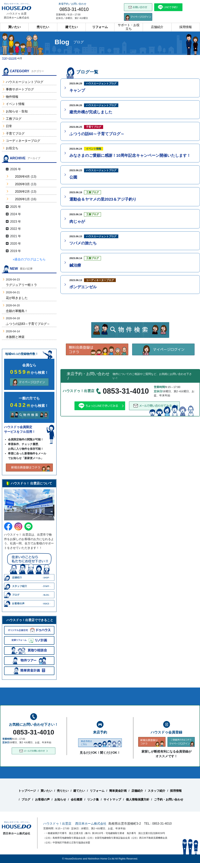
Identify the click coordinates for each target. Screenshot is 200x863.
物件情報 (12, 96)
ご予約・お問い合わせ (168, 799)
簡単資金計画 (118, 790)
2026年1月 (22, 199)
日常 (9, 126)
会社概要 (76, 799)
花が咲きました (17, 298)
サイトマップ (112, 799)
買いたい (14, 27)
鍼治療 (75, 265)
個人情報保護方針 (137, 799)
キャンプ (77, 90)
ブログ (25, 799)
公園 (73, 177)
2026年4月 (22, 176)
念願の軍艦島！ (17, 311)
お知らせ (60, 799)
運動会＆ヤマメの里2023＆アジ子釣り (103, 199)
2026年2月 (22, 191)
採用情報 (185, 27)
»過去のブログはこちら (29, 259)
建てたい (71, 27)
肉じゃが (77, 221)
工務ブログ (13, 118)
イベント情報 (15, 104)
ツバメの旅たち (83, 243)
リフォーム (100, 27)
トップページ (27, 790)
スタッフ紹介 (156, 790)
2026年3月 (22, 184)
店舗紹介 (157, 27)
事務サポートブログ (20, 89)
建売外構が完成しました (90, 112)
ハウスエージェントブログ (24, 82)
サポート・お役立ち (129, 26)
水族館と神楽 (15, 337)
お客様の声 (42, 799)
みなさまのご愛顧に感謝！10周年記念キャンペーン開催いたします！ (130, 155)
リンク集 (93, 799)
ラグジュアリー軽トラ (21, 284)
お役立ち (12, 148)
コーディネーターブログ (23, 140)
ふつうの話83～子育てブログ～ (28, 323)
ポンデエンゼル (83, 287)
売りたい (43, 27)
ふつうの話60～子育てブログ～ (96, 134)
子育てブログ (15, 133)
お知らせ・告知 (17, 111)
